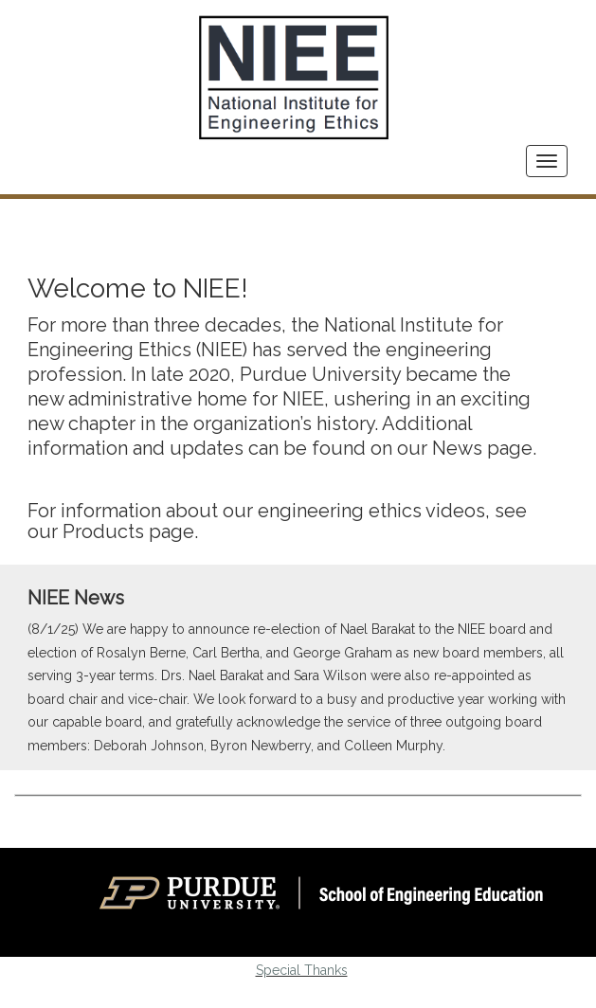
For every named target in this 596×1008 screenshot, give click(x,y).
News (457, 448)
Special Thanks (302, 970)
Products (103, 531)
